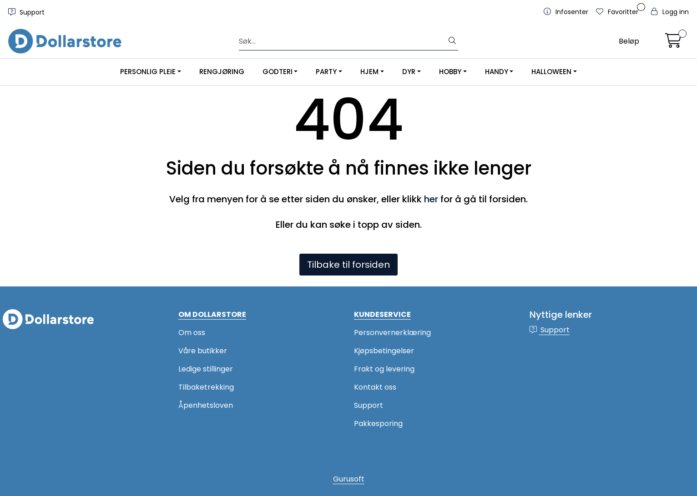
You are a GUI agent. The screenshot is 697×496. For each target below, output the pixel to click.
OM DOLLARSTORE (212, 314)
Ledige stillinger (205, 369)
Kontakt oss (375, 387)
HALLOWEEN (551, 71)
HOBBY (450, 71)
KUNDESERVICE (382, 314)
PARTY (326, 71)
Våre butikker (202, 351)
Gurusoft (348, 479)
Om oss (191, 332)
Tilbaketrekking (206, 387)
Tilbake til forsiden (348, 264)
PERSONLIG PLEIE (148, 71)
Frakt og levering (384, 369)
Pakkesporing (378, 423)
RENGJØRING (221, 71)
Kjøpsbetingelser (384, 351)
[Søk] (343, 41)
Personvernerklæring (392, 332)
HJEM (369, 71)
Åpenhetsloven (205, 405)
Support (26, 12)
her (431, 199)
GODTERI (278, 71)
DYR (408, 71)
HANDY (496, 71)
